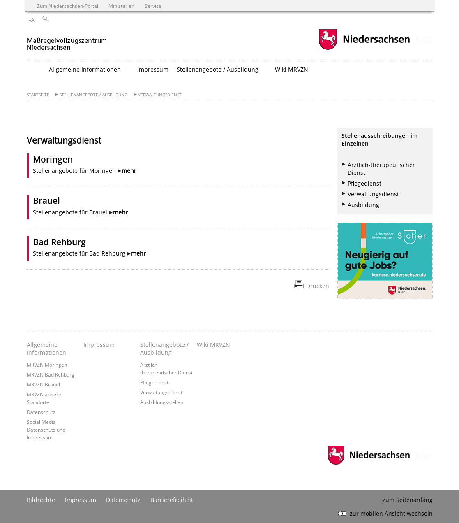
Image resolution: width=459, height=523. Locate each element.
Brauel (46, 200)
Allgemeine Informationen (46, 348)
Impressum (152, 69)
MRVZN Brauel (43, 384)
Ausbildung (363, 205)
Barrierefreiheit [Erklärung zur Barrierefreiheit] (171, 500)
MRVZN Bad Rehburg (50, 374)
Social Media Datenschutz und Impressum (46, 429)
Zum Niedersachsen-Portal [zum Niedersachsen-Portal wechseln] (67, 5)
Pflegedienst (364, 183)
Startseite (38, 95)
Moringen (53, 159)
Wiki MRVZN (291, 69)
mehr (129, 170)
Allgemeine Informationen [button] (85, 69)
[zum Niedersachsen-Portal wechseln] (364, 49)
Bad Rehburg (59, 242)
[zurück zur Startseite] (67, 40)
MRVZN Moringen (47, 364)
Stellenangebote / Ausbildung (93, 95)
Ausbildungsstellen (161, 402)
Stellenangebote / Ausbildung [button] (217, 69)
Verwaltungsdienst (160, 95)
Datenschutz (41, 412)
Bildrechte (41, 500)
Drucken (317, 286)
